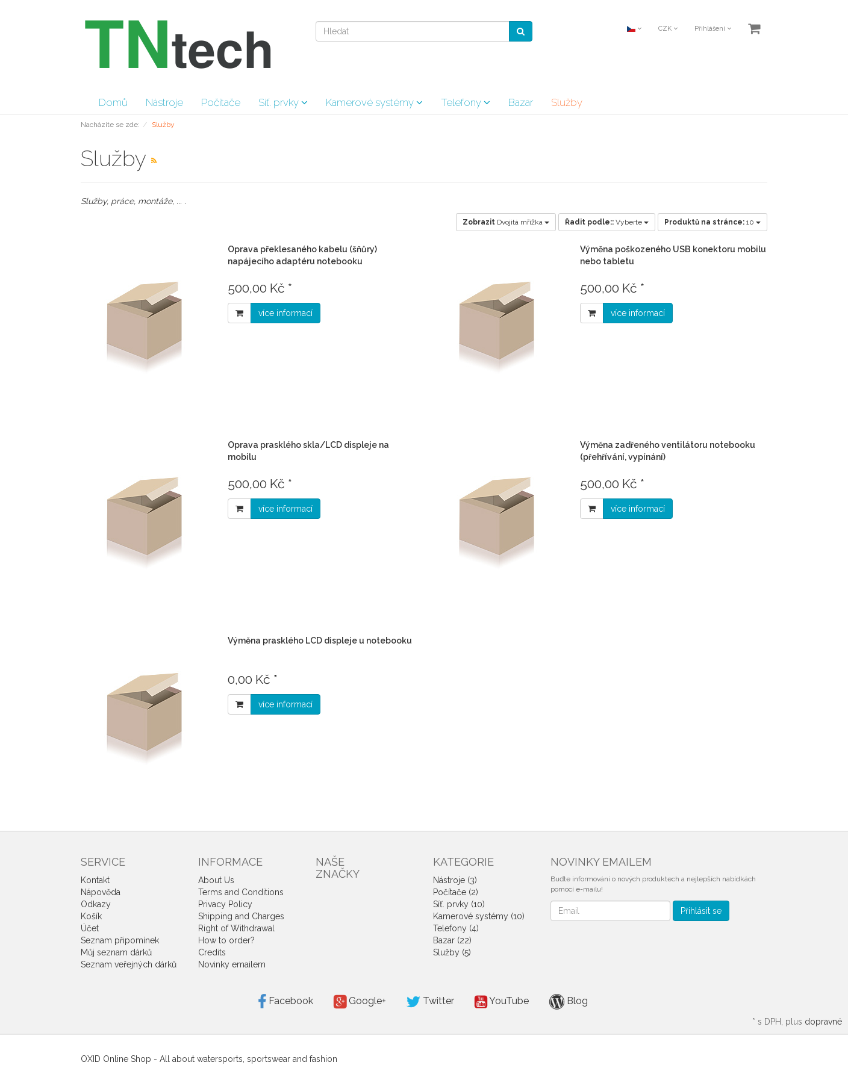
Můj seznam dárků (116, 952)
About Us (216, 880)
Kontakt (95, 880)
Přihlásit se (701, 911)
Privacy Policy (225, 904)
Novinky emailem (232, 964)
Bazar (520, 102)
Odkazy (96, 904)
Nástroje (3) (455, 880)
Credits (212, 952)
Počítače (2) (455, 892)
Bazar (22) (452, 940)
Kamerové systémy (374, 102)
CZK (668, 29)
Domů (113, 102)
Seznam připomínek (120, 940)
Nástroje (164, 102)
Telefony (465, 102)
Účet (90, 928)
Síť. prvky (283, 102)
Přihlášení (712, 29)
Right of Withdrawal (236, 928)
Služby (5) (452, 952)
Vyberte (607, 222)
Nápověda (100, 892)
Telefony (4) (456, 928)
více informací (285, 313)
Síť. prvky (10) (459, 904)
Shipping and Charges (241, 916)
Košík (91, 916)
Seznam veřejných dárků (128, 964)
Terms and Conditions (241, 892)
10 (712, 222)
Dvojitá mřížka (506, 222)
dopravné (823, 1021)
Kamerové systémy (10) (479, 916)
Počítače (220, 102)
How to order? (226, 940)
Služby (566, 102)
